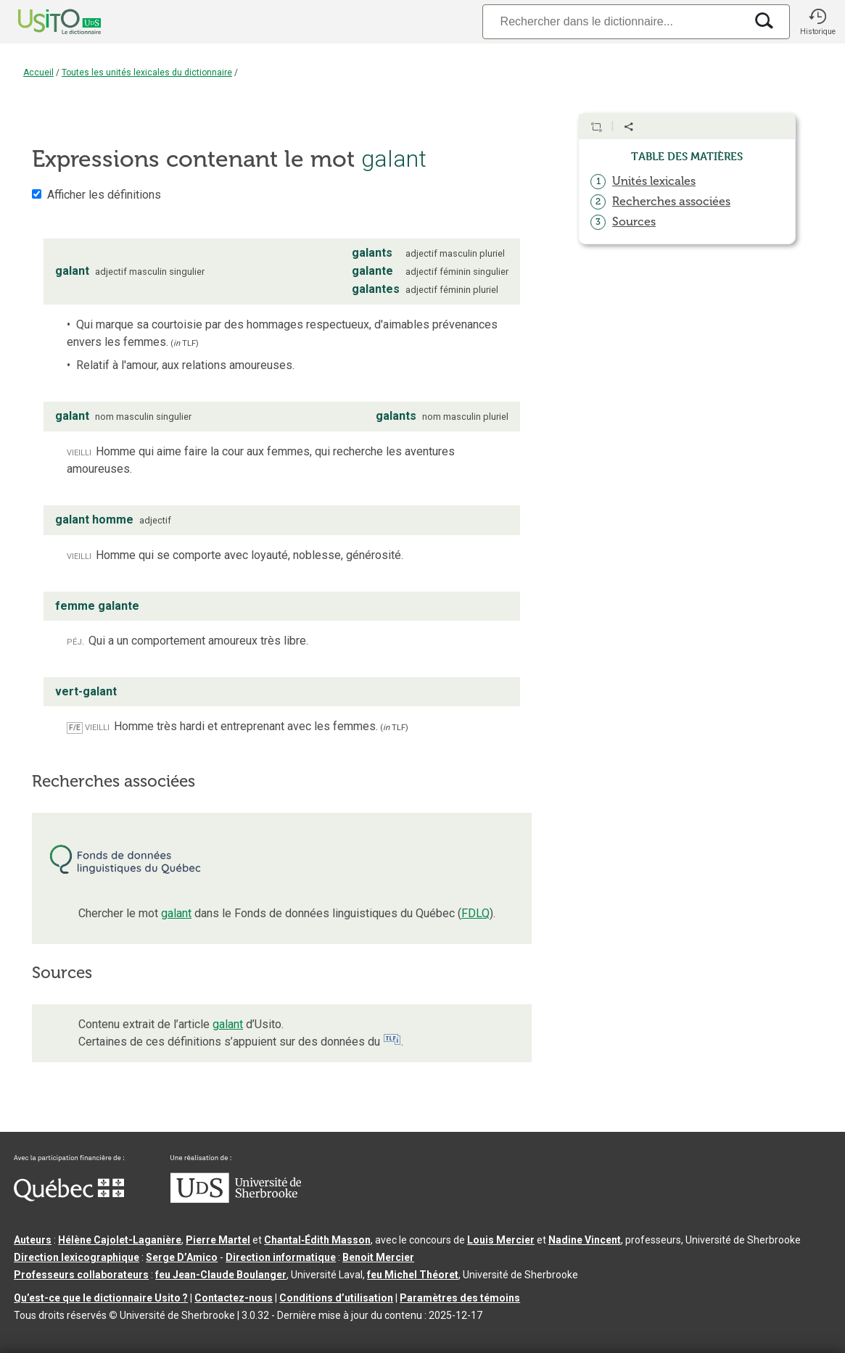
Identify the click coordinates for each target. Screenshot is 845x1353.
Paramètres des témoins (460, 1298)
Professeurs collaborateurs (81, 1274)
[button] (817, 22)
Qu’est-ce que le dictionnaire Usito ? (101, 1298)
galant (176, 913)
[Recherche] (613, 21)
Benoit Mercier (378, 1257)
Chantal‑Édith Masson (317, 1240)
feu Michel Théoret (412, 1274)
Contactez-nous (233, 1298)
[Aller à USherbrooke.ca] (235, 1199)
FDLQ (475, 913)
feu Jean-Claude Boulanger (221, 1274)
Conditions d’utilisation (336, 1298)
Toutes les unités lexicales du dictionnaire (147, 72)
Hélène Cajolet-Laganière (119, 1240)
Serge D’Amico (182, 1257)
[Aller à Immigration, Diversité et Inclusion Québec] (69, 1198)
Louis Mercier (501, 1240)
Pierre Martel (218, 1240)
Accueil (38, 72)
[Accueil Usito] (43, 22)
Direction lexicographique (76, 1257)
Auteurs (32, 1240)
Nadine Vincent (584, 1240)
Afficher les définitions (104, 195)
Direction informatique (281, 1257)
